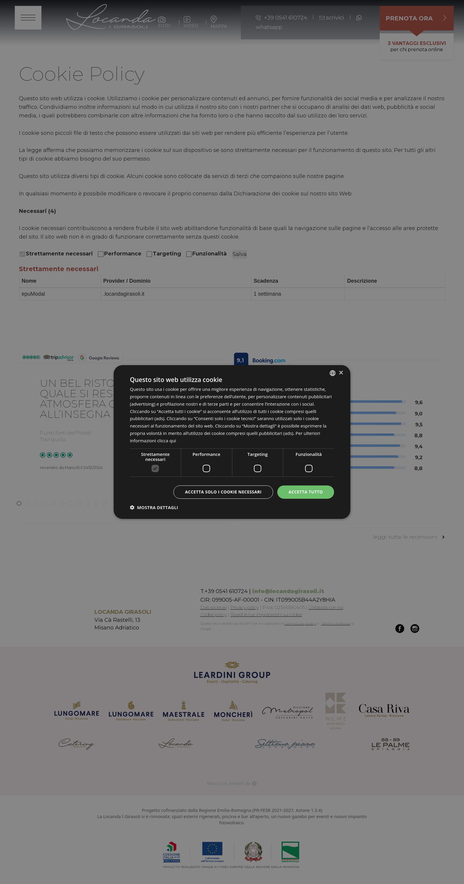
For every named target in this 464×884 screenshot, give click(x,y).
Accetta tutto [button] (306, 492)
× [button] (341, 372)
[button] (154, 507)
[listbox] (333, 373)
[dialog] (232, 442)
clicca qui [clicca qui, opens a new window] (166, 440)
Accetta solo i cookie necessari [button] (223, 492)
